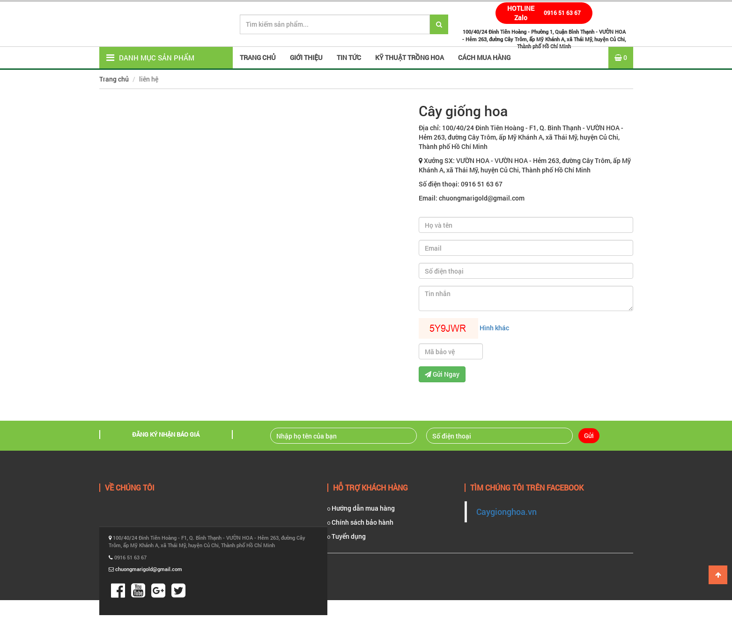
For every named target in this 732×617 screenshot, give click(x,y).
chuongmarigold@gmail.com (148, 568)
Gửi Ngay (442, 374)
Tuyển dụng (346, 536)
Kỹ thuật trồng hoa (409, 57)
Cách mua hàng (484, 57)
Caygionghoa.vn (506, 511)
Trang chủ (114, 78)
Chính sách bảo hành (360, 522)
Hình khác (494, 327)
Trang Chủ (258, 57)
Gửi (589, 435)
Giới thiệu (306, 57)
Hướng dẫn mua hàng (361, 508)
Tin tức (349, 57)
